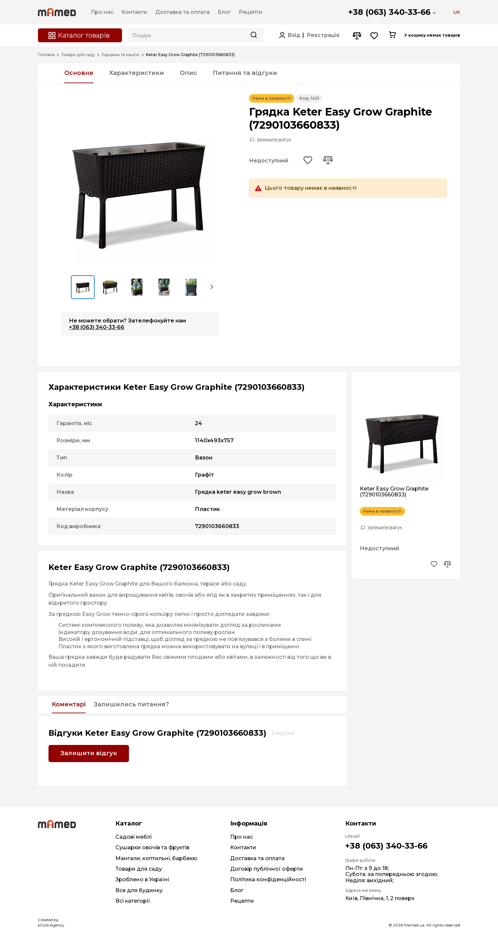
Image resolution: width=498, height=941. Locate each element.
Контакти (243, 847)
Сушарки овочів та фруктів (152, 847)
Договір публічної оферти (266, 869)
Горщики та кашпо (121, 54)
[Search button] (253, 35)
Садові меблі (133, 837)
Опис (188, 73)
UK (456, 12)
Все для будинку (139, 890)
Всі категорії (132, 901)
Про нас (241, 837)
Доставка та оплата (257, 858)
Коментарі (69, 704)
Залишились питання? (131, 704)
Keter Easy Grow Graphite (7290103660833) (394, 492)
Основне (78, 73)
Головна (46, 54)
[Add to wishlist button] (308, 160)
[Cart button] (392, 35)
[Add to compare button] (327, 160)
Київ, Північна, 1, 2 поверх (380, 898)
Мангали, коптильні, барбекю (156, 858)
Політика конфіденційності (268, 879)
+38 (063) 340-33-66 (389, 12)
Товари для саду (78, 54)
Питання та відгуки (245, 73)
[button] (212, 286)
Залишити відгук (274, 139)
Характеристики (136, 73)
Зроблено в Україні (142, 879)
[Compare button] (356, 35)
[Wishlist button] (374, 35)
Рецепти (242, 901)
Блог (236, 890)
